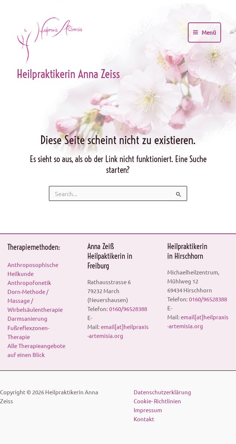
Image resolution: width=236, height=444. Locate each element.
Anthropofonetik (29, 282)
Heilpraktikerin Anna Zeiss (68, 76)
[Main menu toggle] (204, 34)
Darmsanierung (27, 318)
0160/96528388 (128, 308)
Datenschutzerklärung (163, 391)
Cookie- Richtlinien (158, 400)
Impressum (149, 409)
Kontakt (145, 418)
